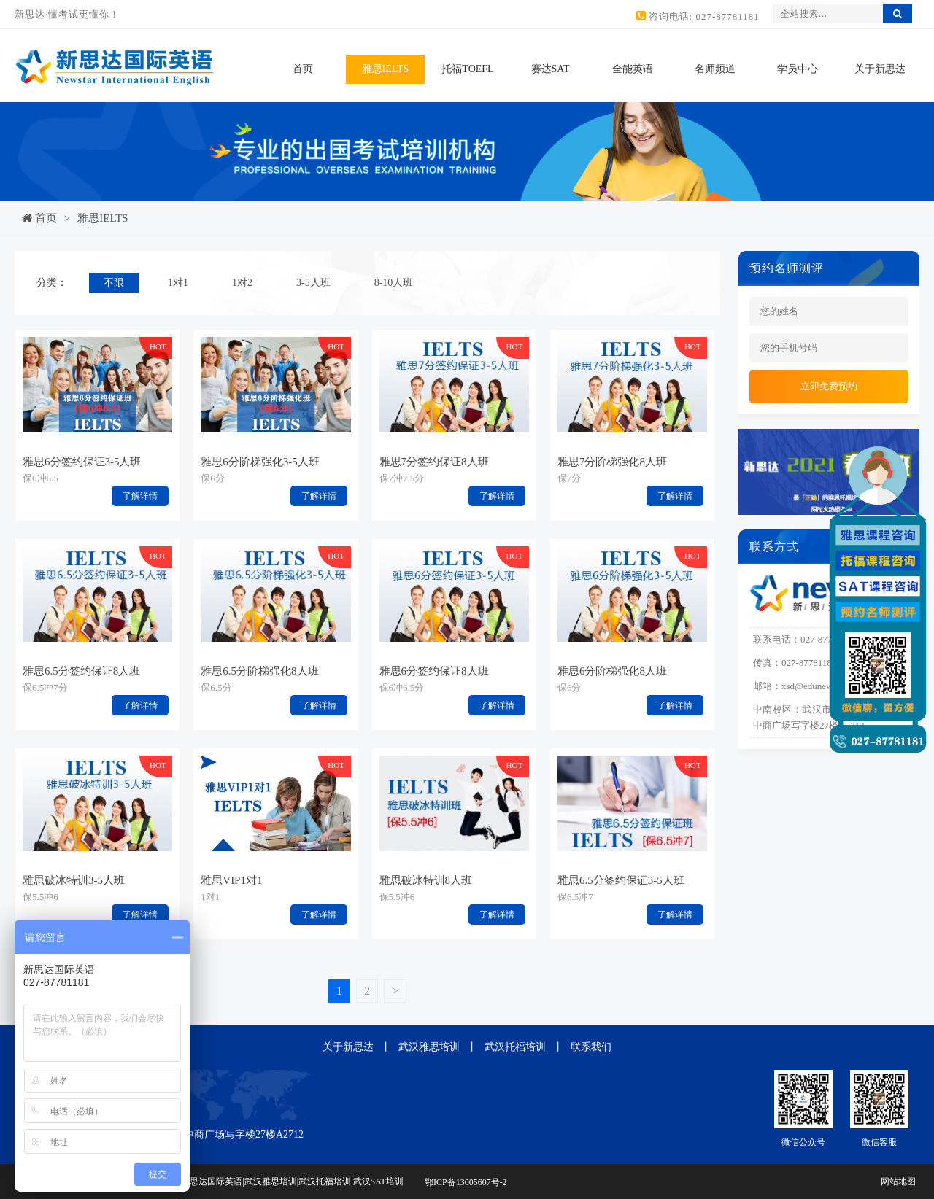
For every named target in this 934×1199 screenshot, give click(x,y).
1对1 (178, 282)
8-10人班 (394, 282)
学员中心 (797, 68)
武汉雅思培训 (429, 1046)
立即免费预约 (828, 386)
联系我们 (591, 1046)
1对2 (242, 282)
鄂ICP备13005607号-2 (466, 1183)
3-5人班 (313, 282)
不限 (114, 282)
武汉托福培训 (515, 1046)
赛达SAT (550, 68)
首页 (303, 68)
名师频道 (715, 68)
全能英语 (632, 68)
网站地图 (898, 1181)
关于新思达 (880, 68)
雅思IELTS (385, 68)
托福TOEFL (467, 68)
